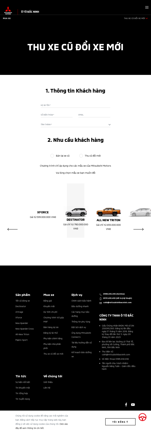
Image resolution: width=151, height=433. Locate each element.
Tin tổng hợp (21, 393)
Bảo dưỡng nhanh (80, 306)
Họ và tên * (46, 105)
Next (138, 229)
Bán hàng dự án (51, 327)
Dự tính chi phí (50, 311)
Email (80, 115)
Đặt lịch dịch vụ (79, 327)
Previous (12, 229)
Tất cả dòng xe (22, 300)
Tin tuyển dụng (22, 398)
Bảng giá (48, 300)
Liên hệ (47, 387)
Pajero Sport (21, 339)
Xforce (18, 317)
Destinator (20, 306)
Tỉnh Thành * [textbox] (46, 124)
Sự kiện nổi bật (22, 382)
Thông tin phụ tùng (81, 321)
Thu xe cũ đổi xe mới (53, 353)
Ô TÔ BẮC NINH (30, 11)
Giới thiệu (48, 382)
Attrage (19, 311)
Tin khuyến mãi (22, 387)
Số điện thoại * (47, 115)
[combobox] (75, 124)
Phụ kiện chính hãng (53, 338)
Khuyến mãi (49, 306)
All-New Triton (22, 334)
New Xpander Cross (24, 328)
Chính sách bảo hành (81, 300)
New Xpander (21, 323)
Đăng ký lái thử (51, 332)
